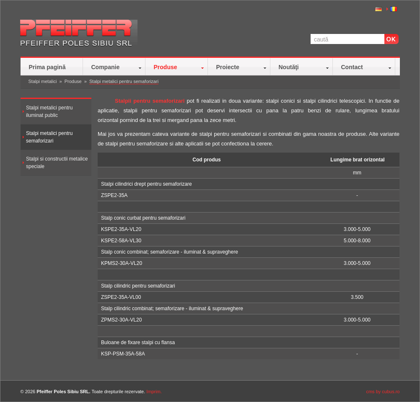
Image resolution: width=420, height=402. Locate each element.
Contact (352, 67)
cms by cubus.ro (382, 391)
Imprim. (154, 391)
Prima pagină (47, 67)
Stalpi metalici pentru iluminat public (49, 111)
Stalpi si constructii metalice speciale (57, 162)
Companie (105, 67)
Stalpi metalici (43, 81)
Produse (165, 67)
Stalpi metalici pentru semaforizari (123, 81)
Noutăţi (289, 67)
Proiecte (227, 67)
